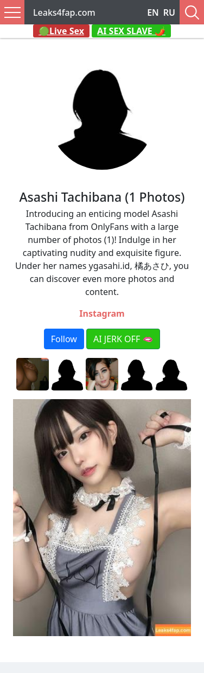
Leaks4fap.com (64, 12)
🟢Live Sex (61, 31)
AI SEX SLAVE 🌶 (131, 31)
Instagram (101, 313)
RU (169, 12)
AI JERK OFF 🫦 (123, 339)
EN (153, 12)
